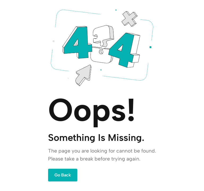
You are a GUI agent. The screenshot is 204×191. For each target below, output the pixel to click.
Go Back (62, 174)
